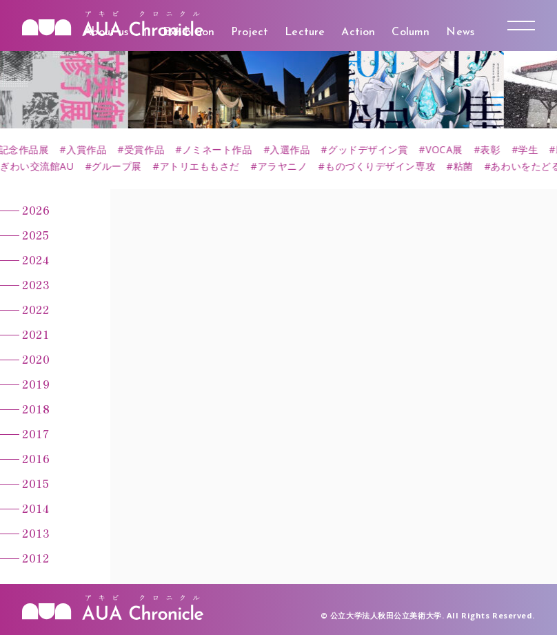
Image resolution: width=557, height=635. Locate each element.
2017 (35, 433)
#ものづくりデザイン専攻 (383, 166)
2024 (35, 259)
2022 (35, 309)
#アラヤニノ (285, 166)
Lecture (305, 32)
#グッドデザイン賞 (375, 150)
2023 (36, 284)
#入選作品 (297, 150)
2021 (35, 334)
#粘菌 (466, 166)
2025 (35, 234)
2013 (36, 533)
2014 (35, 508)
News (460, 32)
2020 (36, 359)
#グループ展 (120, 166)
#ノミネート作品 (224, 150)
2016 (36, 458)
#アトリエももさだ (202, 166)
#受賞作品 (151, 150)
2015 (35, 483)
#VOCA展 (452, 150)
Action (358, 32)
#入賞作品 (94, 150)
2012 (35, 557)
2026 (36, 210)
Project (249, 32)
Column (410, 32)
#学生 (536, 150)
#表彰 (498, 150)
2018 (36, 408)
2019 (36, 383)
